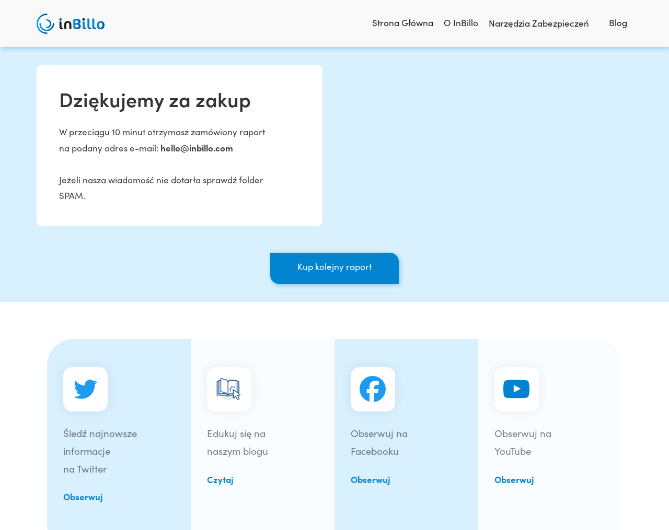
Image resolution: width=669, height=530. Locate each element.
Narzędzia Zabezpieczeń (543, 23)
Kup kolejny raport (334, 266)
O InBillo (461, 22)
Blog (618, 22)
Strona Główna (402, 22)
